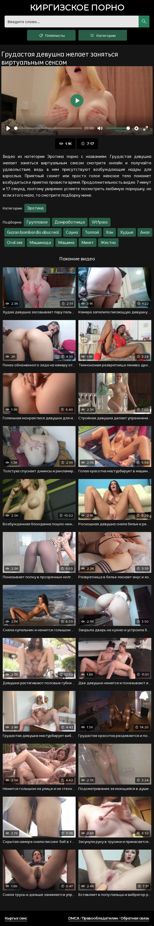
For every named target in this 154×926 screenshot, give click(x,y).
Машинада (40, 242)
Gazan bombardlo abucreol (33, 232)
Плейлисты (51, 35)
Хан (109, 232)
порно (77, 8)
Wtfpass (100, 222)
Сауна (72, 232)
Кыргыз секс (16, 918)
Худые (126, 232)
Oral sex (14, 242)
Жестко (108, 242)
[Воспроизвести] (8, 128)
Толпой (92, 232)
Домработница (70, 222)
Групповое (37, 222)
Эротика (35, 208)
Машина (66, 242)
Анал (145, 232)
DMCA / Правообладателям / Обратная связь (108, 918)
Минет (87, 242)
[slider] (48, 128)
